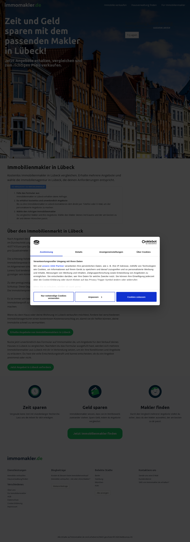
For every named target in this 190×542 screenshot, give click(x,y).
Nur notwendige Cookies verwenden (53, 296)
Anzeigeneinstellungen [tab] (111, 252)
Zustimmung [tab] (46, 252)
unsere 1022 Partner (53, 266)
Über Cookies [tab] (144, 252)
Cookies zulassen (136, 297)
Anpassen (95, 297)
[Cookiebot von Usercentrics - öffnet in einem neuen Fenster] (144, 242)
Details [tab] (78, 252)
